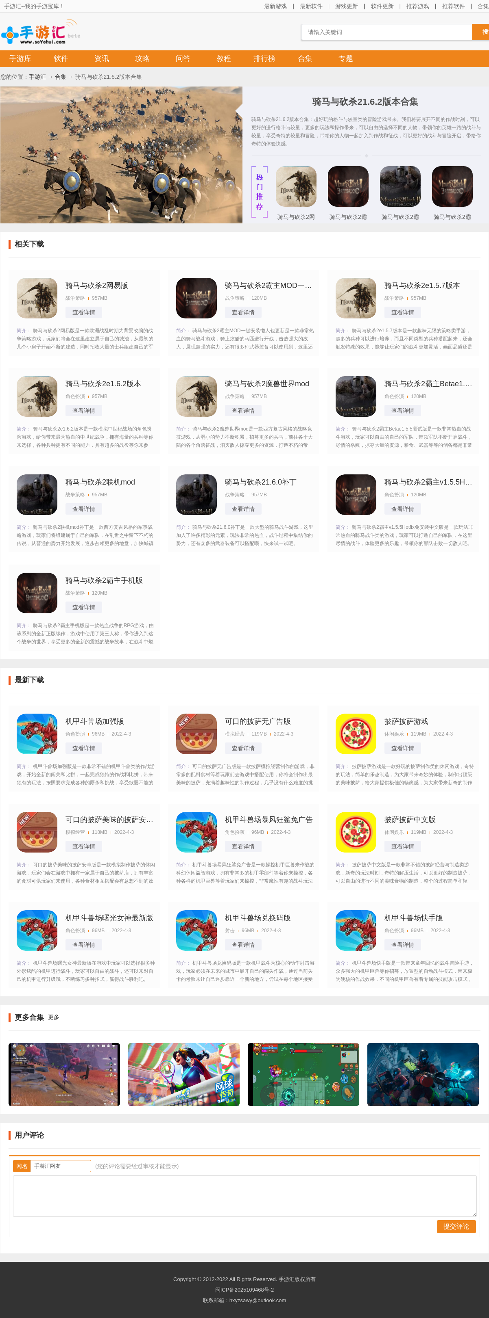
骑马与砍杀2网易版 (296, 219)
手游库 (20, 58)
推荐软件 (453, 6)
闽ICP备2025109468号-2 (244, 1290)
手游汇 (37, 77)
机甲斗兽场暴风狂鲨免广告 (269, 820)
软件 (61, 58)
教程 (223, 58)
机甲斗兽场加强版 (94, 721)
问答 (183, 58)
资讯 (101, 58)
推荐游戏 (417, 6)
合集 (305, 58)
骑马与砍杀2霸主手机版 (348, 219)
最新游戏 (275, 6)
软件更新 (382, 6)
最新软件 (311, 6)
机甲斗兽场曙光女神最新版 (109, 918)
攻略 (142, 58)
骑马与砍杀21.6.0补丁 (261, 482)
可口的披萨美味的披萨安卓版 (110, 820)
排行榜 (264, 58)
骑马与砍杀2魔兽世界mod (267, 384)
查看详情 (83, 312)
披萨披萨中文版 (410, 820)
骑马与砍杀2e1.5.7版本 (422, 285)
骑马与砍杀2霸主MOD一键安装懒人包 (452, 219)
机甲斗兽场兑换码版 (258, 918)
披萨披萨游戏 (406, 721)
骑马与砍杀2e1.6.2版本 (103, 384)
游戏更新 (346, 6)
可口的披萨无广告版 (258, 721)
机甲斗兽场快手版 (413, 918)
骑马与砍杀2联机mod (100, 482)
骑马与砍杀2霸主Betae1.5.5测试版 (400, 219)
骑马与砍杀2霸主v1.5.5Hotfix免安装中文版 (429, 482)
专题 (345, 58)
